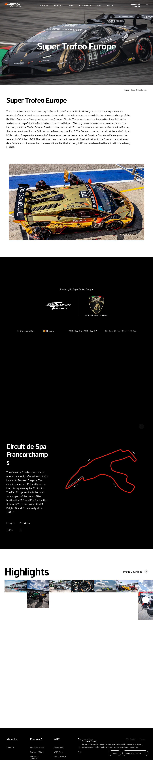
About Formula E (37, 747)
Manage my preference (135, 753)
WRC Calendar (60, 756)
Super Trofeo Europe (139, 90)
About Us (44, 8)
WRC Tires (58, 752)
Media (110, 8)
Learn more (134, 747)
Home (126, 90)
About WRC (59, 747)
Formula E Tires (36, 752)
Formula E (59, 8)
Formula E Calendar (34, 757)
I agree (115, 753)
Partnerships (85, 8)
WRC (71, 8)
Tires (99, 8)
